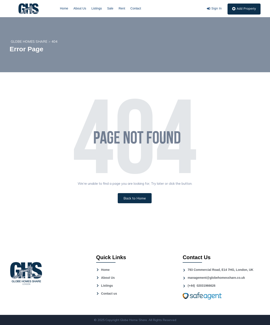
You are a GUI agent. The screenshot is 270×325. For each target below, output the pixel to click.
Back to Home (134, 198)
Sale (110, 8)
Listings (96, 8)
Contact (135, 8)
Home (64, 8)
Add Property (244, 9)
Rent (122, 8)
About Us (79, 8)
